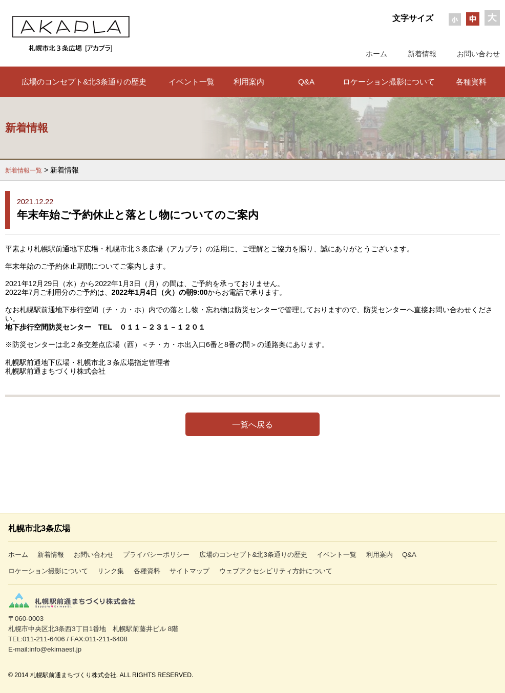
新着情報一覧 (23, 170)
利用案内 (249, 81)
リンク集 (110, 571)
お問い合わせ (478, 54)
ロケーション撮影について (389, 81)
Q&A (306, 81)
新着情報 (422, 54)
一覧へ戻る (252, 424)
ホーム (376, 54)
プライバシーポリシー (156, 554)
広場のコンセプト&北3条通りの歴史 (84, 81)
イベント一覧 (192, 81)
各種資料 (471, 81)
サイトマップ (189, 571)
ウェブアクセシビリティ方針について (275, 571)
